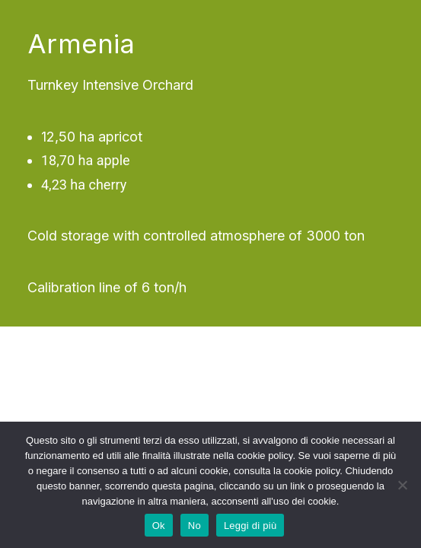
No (194, 525)
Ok (158, 525)
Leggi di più (250, 525)
